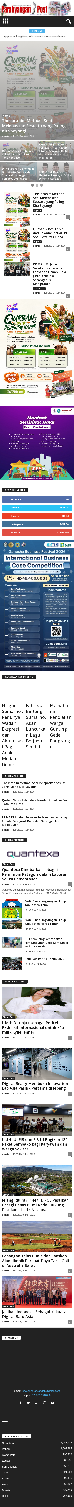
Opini (5, 74)
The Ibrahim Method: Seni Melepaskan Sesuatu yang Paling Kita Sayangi (49, 153)
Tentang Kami (30, 1468)
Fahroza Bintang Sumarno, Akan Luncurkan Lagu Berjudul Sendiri (36, 679)
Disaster (6, 1443)
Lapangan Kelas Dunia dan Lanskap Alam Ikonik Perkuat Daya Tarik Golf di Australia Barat (35, 1214)
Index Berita (13, 1468)
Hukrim (6, 1449)
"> (37, 1317)
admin (6, 89)
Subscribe (63, 486)
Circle (65, 469)
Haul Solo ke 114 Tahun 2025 (44, 912)
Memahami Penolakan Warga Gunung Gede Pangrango (61, 679)
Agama (37, 164)
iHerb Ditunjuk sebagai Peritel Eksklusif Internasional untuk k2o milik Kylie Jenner (33, 981)
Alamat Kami (60, 1468)
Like (67, 452)
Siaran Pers (8, 817)
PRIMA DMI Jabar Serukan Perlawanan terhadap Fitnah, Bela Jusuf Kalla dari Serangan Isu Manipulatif (49, 228)
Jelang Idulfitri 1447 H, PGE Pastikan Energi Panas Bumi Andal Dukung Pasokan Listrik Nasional (35, 1158)
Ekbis (5, 1437)
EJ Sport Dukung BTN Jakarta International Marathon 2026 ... (37, 36)
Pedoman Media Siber (37, 1473)
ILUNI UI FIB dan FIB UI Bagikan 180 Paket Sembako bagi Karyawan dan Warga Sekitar (34, 1097)
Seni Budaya (9, 1420)
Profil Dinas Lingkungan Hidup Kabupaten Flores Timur (45, 875)
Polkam (6, 1402)
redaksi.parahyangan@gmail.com (41, 1344)
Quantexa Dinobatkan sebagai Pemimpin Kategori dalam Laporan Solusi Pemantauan (34, 828)
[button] (68, 21)
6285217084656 (41, 1348)
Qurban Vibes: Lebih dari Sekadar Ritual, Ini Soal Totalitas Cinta (50, 186)
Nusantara (39, 242)
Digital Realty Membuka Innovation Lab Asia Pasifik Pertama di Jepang (35, 1039)
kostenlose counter (11, 1504)
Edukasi (6, 1414)
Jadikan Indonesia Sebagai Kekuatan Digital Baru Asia (35, 1268)
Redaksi (46, 1468)
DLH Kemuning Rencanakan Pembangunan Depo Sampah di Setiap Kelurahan (46, 896)
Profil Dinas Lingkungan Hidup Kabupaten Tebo (45, 856)
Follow (64, 461)
